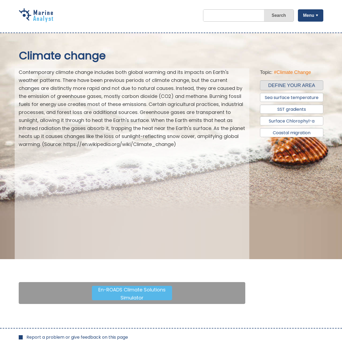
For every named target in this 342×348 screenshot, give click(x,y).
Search (279, 15)
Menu (308, 15)
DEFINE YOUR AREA (291, 85)
